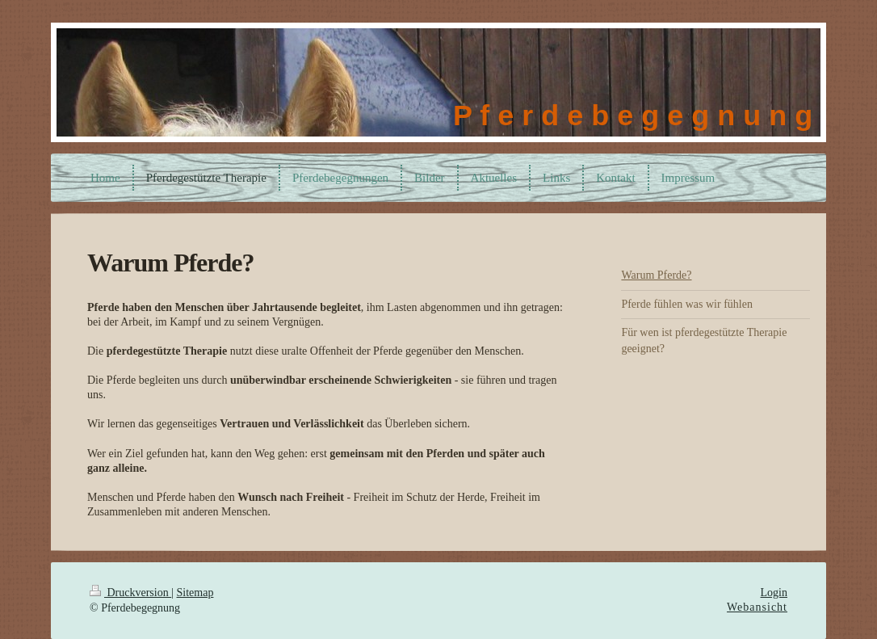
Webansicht (757, 607)
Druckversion (130, 592)
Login (774, 592)
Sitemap (195, 592)
